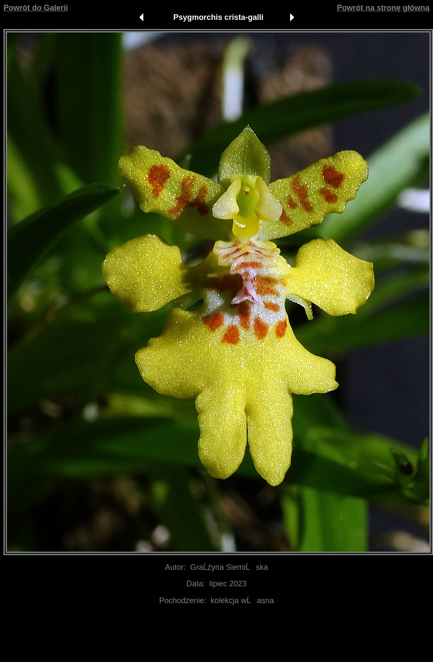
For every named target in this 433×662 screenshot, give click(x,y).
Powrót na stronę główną (383, 7)
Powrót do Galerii (35, 7)
